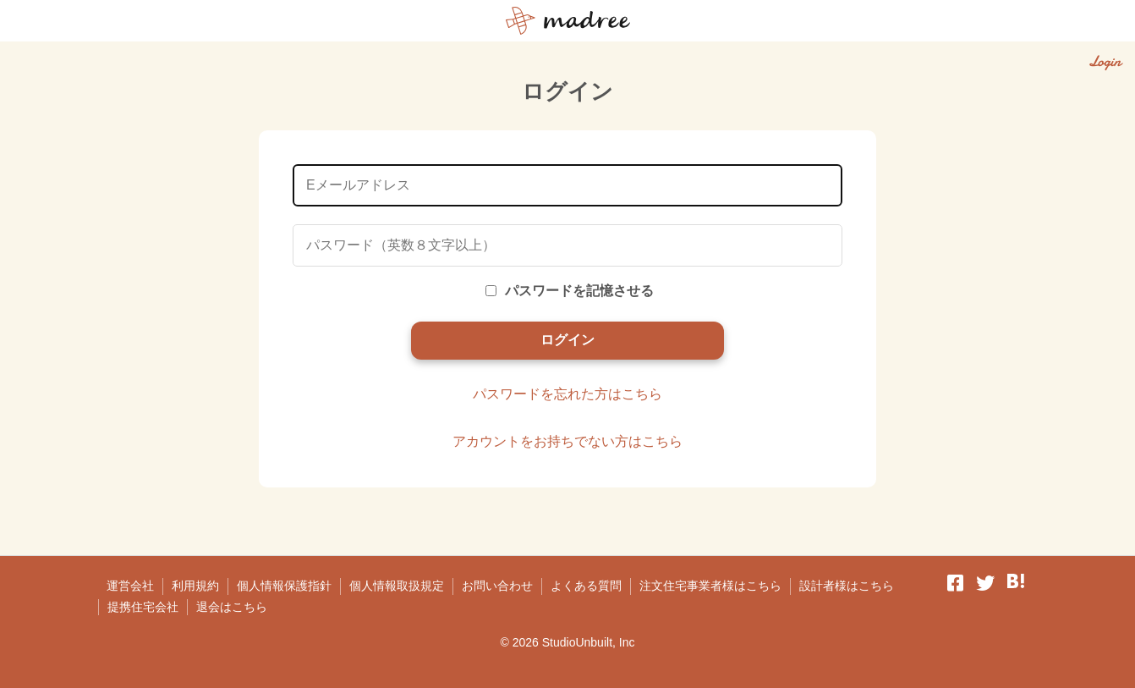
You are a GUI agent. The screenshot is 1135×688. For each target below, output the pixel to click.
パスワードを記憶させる (569, 290)
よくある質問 (586, 585)
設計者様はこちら (846, 585)
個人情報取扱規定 (396, 585)
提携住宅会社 (142, 607)
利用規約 (195, 585)
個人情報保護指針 (284, 585)
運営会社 (130, 585)
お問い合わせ (497, 585)
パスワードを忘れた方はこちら (567, 394)
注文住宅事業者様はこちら (710, 585)
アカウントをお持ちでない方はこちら (567, 441)
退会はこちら (231, 607)
